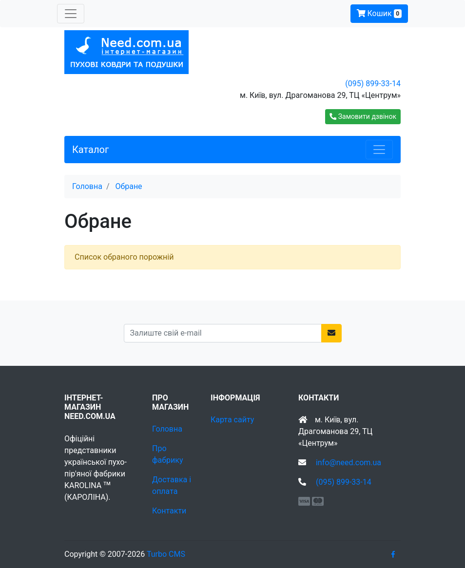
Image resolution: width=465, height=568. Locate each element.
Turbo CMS (166, 554)
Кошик (379, 13)
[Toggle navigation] (70, 13)
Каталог (90, 149)
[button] (363, 116)
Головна (167, 429)
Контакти (169, 510)
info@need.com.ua (348, 462)
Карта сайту (232, 419)
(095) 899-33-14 (373, 83)
